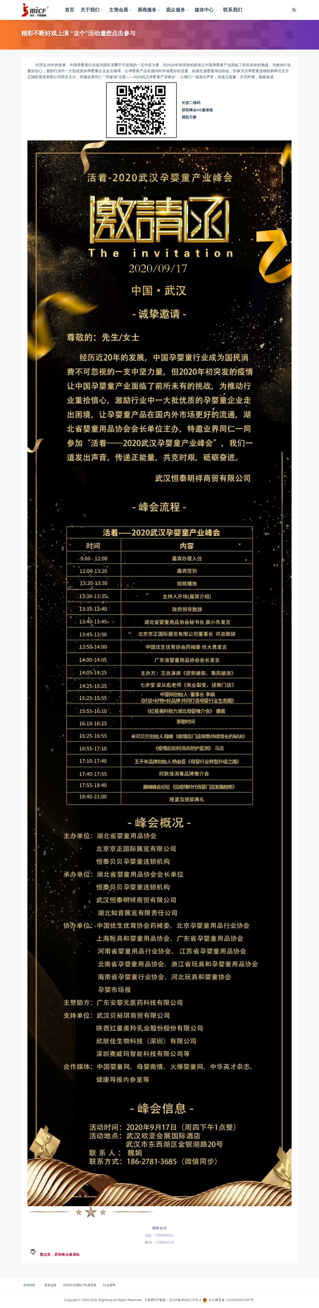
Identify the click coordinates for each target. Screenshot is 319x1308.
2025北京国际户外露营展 (79, 1285)
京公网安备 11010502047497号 (231, 1300)
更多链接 (50, 1285)
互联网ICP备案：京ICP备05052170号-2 (172, 1300)
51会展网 (109, 1285)
